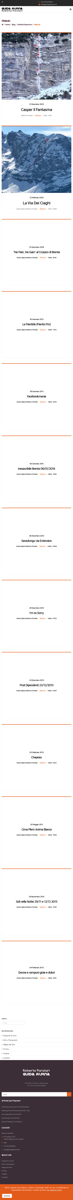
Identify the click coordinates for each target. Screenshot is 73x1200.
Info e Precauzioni (10, 1040)
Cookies (6, 1053)
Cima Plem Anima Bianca (37, 829)
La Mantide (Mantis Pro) (36, 324)
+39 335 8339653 (46, 2)
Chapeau (36, 757)
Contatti (6, 1058)
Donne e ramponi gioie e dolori (36, 972)
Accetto (7, 1196)
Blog (13, 24)
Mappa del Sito (9, 1044)
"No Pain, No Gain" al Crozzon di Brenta (36, 252)
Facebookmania (36, 396)
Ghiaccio (38, 115)
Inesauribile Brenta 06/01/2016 (36, 468)
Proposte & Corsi (9, 1036)
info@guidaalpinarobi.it (49, 4)
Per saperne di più (54, 1190)
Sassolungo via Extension (36, 540)
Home (7, 24)
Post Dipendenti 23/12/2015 (36, 685)
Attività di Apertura (24, 24)
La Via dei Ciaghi (36, 203)
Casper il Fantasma (36, 109)
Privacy (6, 1049)
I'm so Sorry (36, 613)
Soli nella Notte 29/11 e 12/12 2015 (36, 901)
